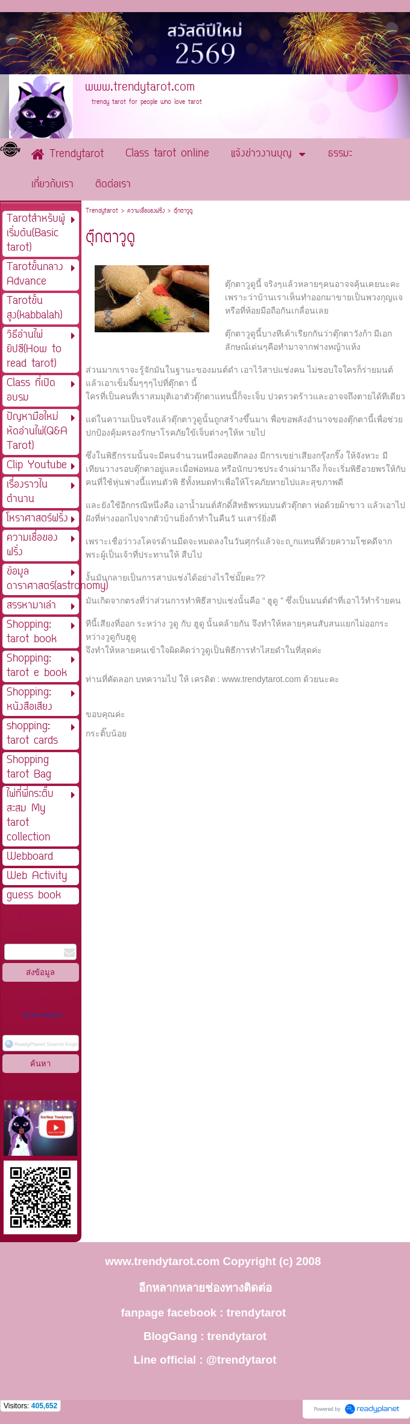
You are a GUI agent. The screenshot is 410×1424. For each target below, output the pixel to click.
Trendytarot (102, 211)
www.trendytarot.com (261, 679)
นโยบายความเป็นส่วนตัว (42, 1015)
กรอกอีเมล (15, 936)
